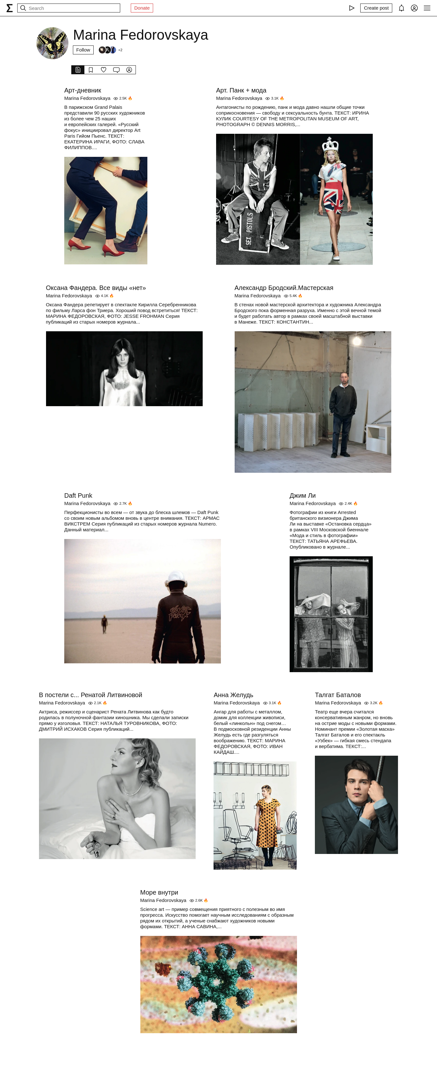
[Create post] (376, 8)
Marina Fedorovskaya (87, 98)
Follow (83, 49)
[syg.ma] (9, 8)
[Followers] (110, 50)
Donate (142, 8)
